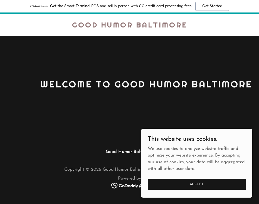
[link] (129, 26)
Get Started (212, 6)
